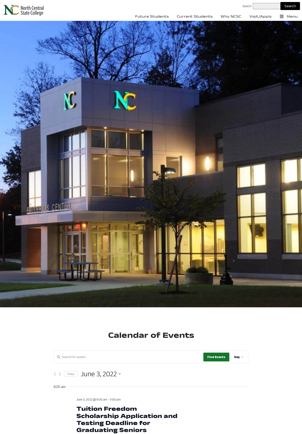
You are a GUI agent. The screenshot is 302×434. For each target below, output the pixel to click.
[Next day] (60, 374)
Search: (247, 6)
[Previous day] (55, 374)
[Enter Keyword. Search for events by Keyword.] (128, 357)
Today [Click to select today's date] (70, 373)
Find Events (216, 357)
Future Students (152, 16)
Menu (289, 16)
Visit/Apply (260, 16)
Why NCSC (231, 16)
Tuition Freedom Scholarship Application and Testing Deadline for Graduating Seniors (127, 419)
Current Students (195, 16)
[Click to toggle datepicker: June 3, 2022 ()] (101, 374)
